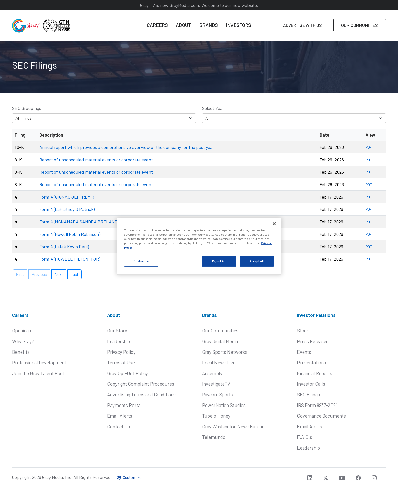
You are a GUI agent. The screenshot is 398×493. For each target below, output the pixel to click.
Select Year (213, 108)
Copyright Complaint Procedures (140, 384)
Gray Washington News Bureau (233, 426)
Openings (21, 330)
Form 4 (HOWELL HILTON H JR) (69, 259)
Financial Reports (314, 373)
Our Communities (220, 330)
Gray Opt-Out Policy (127, 373)
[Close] (274, 224)
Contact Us (118, 426)
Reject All (219, 261)
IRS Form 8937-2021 (317, 405)
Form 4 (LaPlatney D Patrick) (67, 209)
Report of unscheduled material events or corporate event (96, 159)
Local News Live (218, 362)
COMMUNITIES (359, 25)
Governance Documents (321, 416)
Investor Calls (311, 384)
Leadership (118, 341)
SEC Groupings (26, 108)
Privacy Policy (121, 352)
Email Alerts (119, 416)
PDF (369, 147)
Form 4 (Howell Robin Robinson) (69, 234)
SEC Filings (308, 394)
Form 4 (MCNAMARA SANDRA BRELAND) (79, 221)
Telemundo (213, 437)
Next (59, 274)
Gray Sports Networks (224, 352)
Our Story (117, 330)
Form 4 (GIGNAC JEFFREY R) (67, 197)
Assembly (212, 373)
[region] (199, 246)
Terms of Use (121, 362)
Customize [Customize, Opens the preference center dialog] (141, 261)
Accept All (257, 261)
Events (304, 352)
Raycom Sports (217, 394)
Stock (303, 330)
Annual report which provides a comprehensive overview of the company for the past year (126, 147)
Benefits (21, 352)
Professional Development (39, 362)
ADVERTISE (302, 25)
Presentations (311, 362)
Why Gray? (23, 341)
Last (74, 274)
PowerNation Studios (224, 405)
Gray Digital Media (220, 341)
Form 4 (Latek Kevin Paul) (64, 246)
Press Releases (312, 341)
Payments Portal (124, 405)
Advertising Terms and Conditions (141, 394)
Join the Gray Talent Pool (38, 373)
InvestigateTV (216, 384)
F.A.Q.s (304, 437)
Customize (129, 477)
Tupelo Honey (216, 416)
